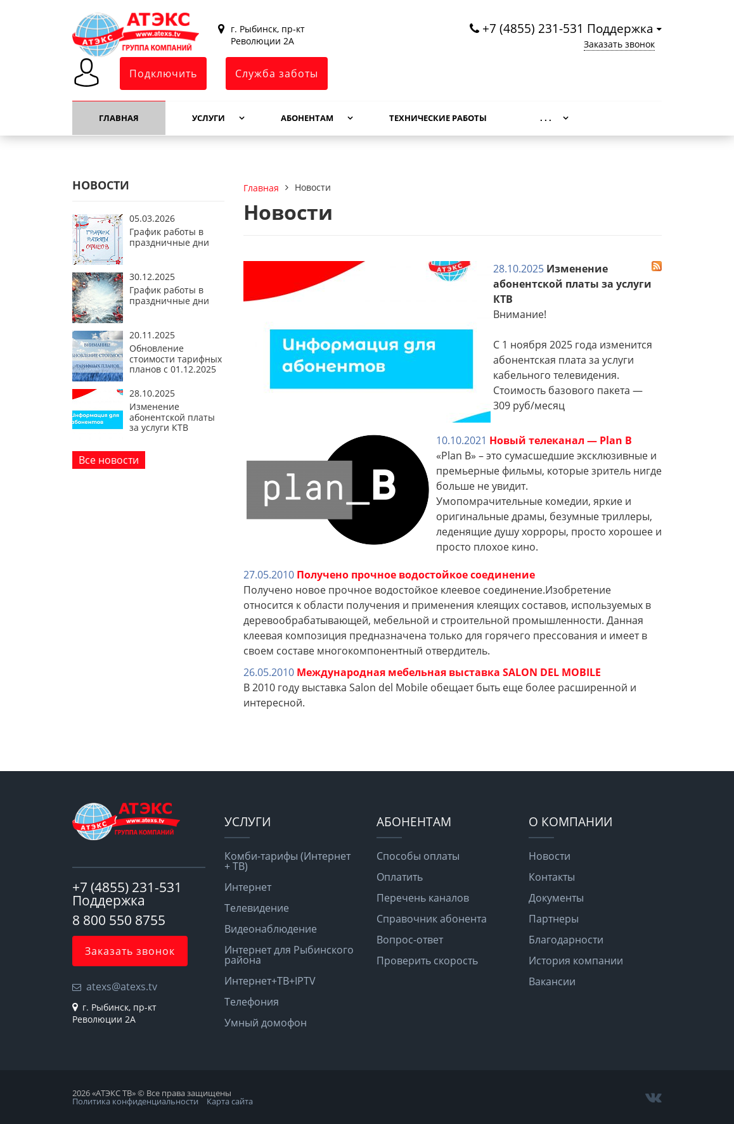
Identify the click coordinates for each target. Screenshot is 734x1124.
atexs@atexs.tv (121, 986)
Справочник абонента (432, 919)
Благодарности (566, 940)
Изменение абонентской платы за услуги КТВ (172, 416)
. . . (545, 118)
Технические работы (438, 118)
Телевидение (256, 908)
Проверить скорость (427, 960)
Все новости (109, 460)
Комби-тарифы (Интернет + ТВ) (287, 861)
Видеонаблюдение (270, 929)
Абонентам (307, 118)
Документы (556, 898)
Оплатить (400, 877)
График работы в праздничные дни (169, 237)
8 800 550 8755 (118, 920)
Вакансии (552, 981)
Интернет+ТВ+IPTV (270, 981)
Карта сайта (230, 1101)
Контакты (552, 877)
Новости (549, 856)
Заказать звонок (619, 44)
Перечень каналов (423, 898)
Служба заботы (276, 73)
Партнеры (554, 919)
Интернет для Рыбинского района (289, 955)
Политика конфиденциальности (135, 1101)
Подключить (163, 73)
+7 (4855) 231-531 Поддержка (568, 28)
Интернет (247, 887)
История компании (576, 960)
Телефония (251, 1002)
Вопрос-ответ (410, 940)
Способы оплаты (418, 856)
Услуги (208, 118)
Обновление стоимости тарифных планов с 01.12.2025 (175, 358)
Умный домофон (265, 1023)
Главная (119, 118)
